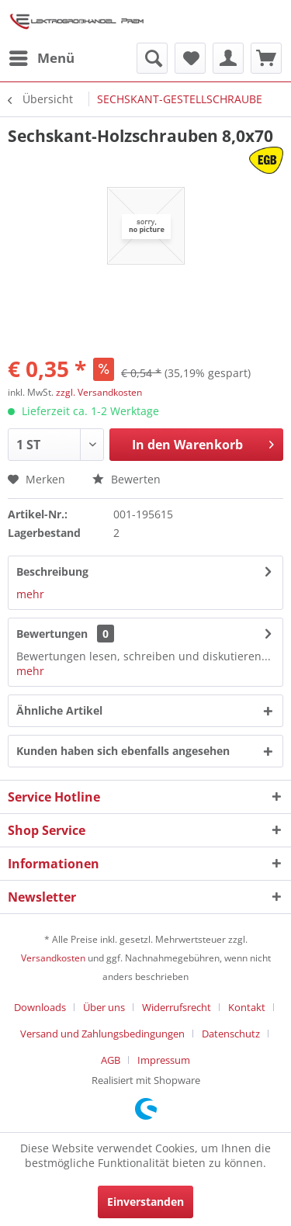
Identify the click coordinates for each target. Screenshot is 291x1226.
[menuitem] (41, 58)
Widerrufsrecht (176, 1007)
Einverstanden (145, 1201)
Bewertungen (52, 633)
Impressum (163, 1060)
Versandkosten (53, 958)
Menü (41, 56)
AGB (110, 1060)
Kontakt (246, 1007)
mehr (30, 594)
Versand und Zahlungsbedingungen (102, 1034)
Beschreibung (52, 571)
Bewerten (126, 479)
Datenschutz (231, 1034)
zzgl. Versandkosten (99, 392)
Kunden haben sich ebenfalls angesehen (123, 750)
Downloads (40, 1007)
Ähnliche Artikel (59, 710)
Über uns (104, 1007)
